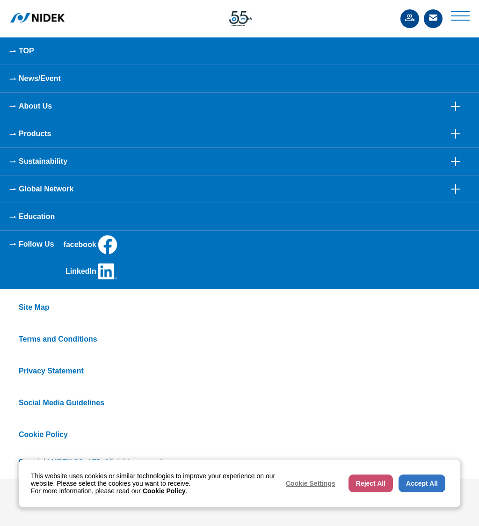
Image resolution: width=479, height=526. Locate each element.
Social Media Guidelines (61, 403)
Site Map (34, 307)
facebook (90, 244)
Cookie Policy (43, 434)
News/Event (40, 78)
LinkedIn (91, 271)
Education (37, 216)
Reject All (370, 483)
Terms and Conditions (58, 339)
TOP (26, 51)
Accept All (422, 483)
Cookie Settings (310, 483)
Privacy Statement (51, 371)
